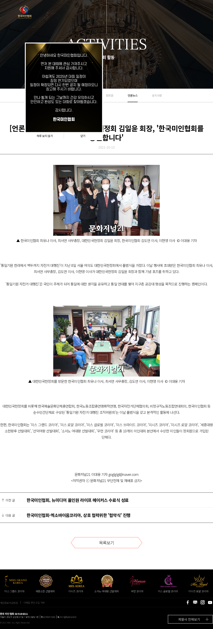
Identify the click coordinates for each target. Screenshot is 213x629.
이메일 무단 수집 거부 (34, 602)
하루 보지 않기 (45, 136)
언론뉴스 (133, 95)
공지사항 (157, 95)
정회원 (109, 95)
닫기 (82, 136)
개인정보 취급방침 (9, 602)
